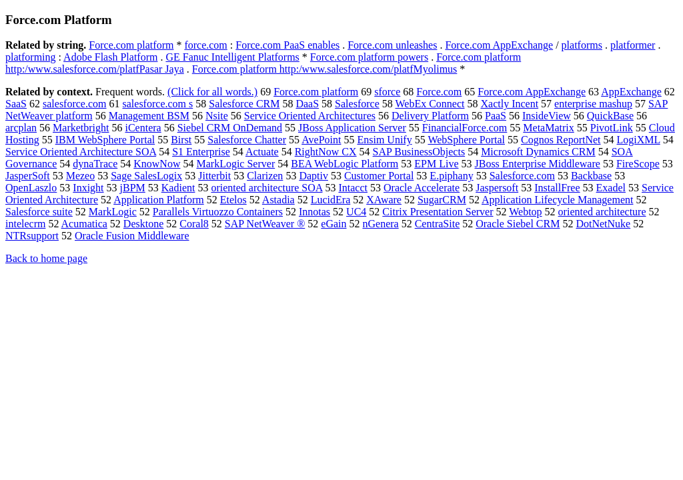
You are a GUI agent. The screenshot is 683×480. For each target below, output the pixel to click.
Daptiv (313, 175)
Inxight (88, 187)
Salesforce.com (522, 175)
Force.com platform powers (369, 57)
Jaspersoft (497, 187)
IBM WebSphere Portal (105, 139)
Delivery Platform (430, 115)
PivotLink (611, 127)
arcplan (21, 127)
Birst (181, 139)
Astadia (278, 199)
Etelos (233, 199)
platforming (30, 57)
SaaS (16, 103)
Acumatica (84, 223)
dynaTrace (95, 163)
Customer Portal (379, 175)
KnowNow (156, 163)
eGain (333, 223)
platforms (582, 45)
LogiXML (638, 139)
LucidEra (331, 199)
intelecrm (25, 223)
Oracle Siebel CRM (518, 223)
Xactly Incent (509, 103)
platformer (633, 45)
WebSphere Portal (466, 139)
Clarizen (265, 175)
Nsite (216, 115)
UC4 (356, 211)
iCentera (143, 127)
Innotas (314, 211)
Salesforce (357, 103)
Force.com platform (131, 45)
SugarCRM (442, 199)
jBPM (132, 187)
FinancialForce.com (465, 127)
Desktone (143, 223)
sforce (387, 91)
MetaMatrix (548, 127)
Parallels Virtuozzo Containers (218, 211)
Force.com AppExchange (499, 45)
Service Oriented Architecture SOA (80, 151)
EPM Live (436, 163)
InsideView (546, 115)
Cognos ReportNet (561, 139)
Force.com (439, 91)
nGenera (381, 223)
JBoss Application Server (352, 127)
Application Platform (158, 199)
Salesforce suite (39, 211)
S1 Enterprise (201, 151)
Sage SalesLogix (146, 175)
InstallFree (557, 187)
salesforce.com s (158, 103)
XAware (384, 199)
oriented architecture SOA (266, 187)
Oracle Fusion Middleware (132, 235)
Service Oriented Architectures (310, 115)
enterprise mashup (593, 103)
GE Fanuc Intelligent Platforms (232, 57)
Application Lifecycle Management (557, 199)
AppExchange (631, 91)
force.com (205, 45)
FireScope (638, 163)
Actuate (262, 151)
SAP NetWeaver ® (265, 223)
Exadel (611, 187)
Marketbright (81, 127)
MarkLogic (113, 211)
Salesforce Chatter (246, 139)
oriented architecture (602, 211)
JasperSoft (27, 175)
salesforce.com (75, 103)
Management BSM (149, 115)
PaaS (495, 115)
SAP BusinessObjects (419, 151)
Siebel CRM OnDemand (229, 127)
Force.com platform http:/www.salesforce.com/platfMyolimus (325, 69)
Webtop (525, 211)
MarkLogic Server (235, 163)
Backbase (591, 175)
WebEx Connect (429, 103)
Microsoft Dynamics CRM (538, 151)
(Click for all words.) (212, 91)
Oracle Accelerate (422, 187)
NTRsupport (32, 235)
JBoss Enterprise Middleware (537, 163)
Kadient (178, 187)
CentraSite (437, 223)
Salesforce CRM (244, 103)
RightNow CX (326, 151)
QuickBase (610, 115)
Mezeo (80, 175)
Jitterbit (214, 175)
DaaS (307, 103)
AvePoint (321, 139)
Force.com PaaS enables (287, 45)
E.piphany (451, 175)
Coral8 (194, 223)
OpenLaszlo (31, 187)
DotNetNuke (603, 223)
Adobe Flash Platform (110, 57)
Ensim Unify (384, 139)
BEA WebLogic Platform (344, 163)
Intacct (353, 187)
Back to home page (46, 258)
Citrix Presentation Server (437, 211)
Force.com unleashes (392, 45)
